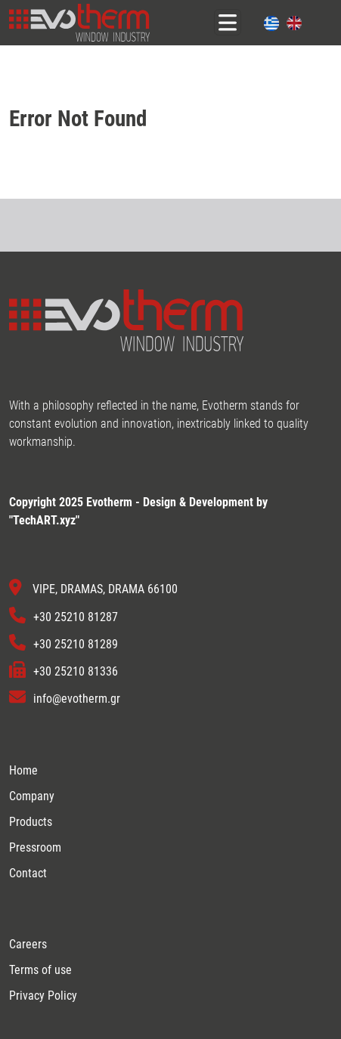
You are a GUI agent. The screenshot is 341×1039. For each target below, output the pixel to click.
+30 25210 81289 (75, 644)
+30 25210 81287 (75, 617)
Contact (28, 873)
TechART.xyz (44, 520)
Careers (28, 944)
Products (30, 822)
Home (23, 770)
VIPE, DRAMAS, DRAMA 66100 (105, 590)
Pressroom (35, 847)
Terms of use (40, 970)
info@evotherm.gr (76, 699)
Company (31, 796)
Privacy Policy (43, 995)
